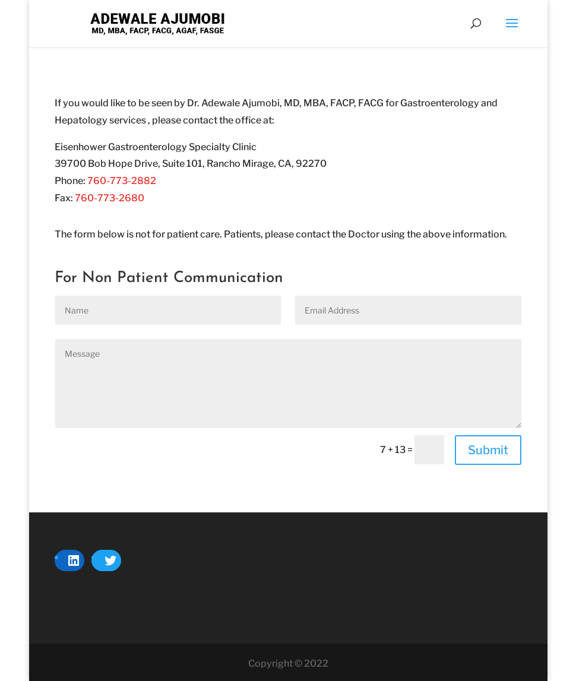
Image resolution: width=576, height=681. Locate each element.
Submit (488, 450)
